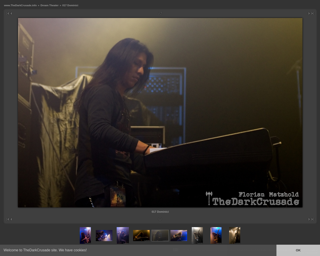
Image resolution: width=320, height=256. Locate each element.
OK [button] (298, 250)
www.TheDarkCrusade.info (20, 5)
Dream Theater (49, 5)
